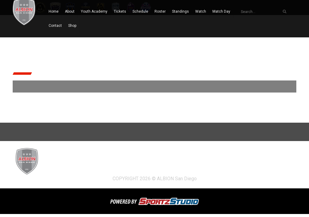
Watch (200, 11)
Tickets (120, 11)
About (70, 11)
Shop (72, 26)
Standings (180, 11)
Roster (160, 11)
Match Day (221, 11)
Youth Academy (94, 11)
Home (54, 11)
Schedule (140, 11)
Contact (55, 26)
